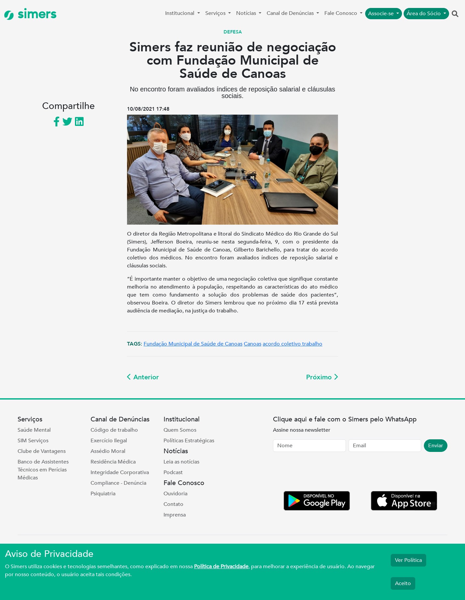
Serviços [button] (216, 13)
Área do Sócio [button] (424, 13)
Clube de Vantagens (42, 451)
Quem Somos (180, 430)
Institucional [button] (180, 13)
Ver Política (408, 560)
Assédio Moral (108, 451)
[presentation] (323, 473)
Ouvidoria (175, 493)
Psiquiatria (103, 493)
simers (30, 14)
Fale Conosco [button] (341, 13)
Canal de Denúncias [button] (291, 13)
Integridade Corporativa (120, 472)
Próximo (322, 377)
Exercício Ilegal (109, 440)
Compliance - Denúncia (118, 483)
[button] (455, 14)
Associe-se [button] (381, 13)
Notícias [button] (246, 13)
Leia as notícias (181, 461)
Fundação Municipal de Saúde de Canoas (193, 344)
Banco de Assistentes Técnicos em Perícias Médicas (43, 469)
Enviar (435, 445)
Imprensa (175, 514)
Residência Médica (113, 461)
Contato (173, 504)
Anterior (143, 377)
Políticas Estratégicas (189, 440)
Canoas (252, 344)
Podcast (173, 472)
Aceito (403, 583)
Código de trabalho (114, 430)
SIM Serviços (33, 440)
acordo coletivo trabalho (292, 344)
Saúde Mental (34, 430)
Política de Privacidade (221, 566)
